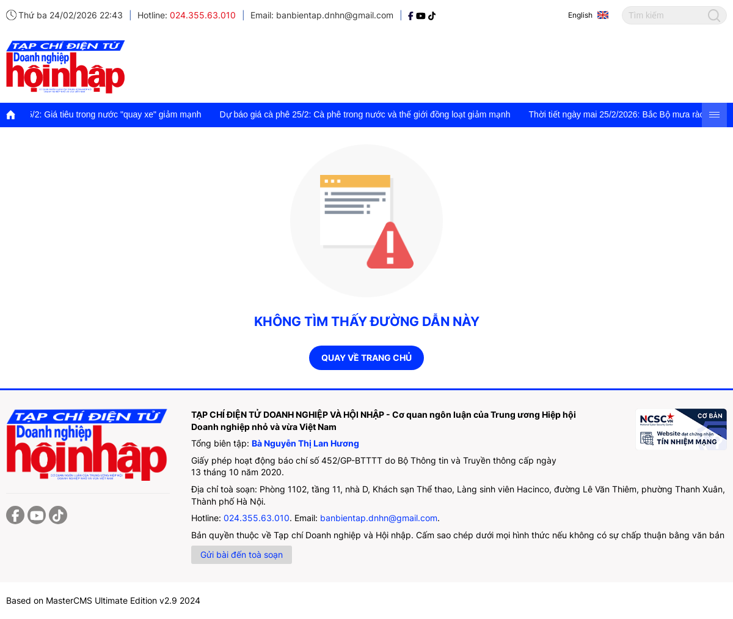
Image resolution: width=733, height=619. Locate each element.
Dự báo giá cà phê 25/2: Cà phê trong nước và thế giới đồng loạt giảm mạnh (370, 114)
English (580, 15)
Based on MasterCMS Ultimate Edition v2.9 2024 (103, 600)
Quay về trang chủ (366, 357)
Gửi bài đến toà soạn (241, 554)
